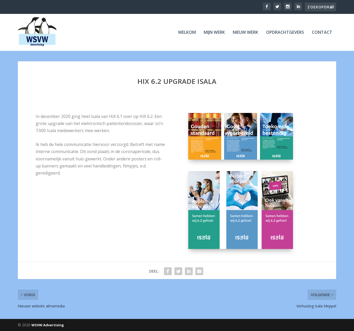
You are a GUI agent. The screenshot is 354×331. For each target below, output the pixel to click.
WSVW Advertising (47, 325)
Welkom (187, 32)
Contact (322, 32)
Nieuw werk (245, 32)
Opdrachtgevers (285, 32)
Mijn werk (214, 32)
